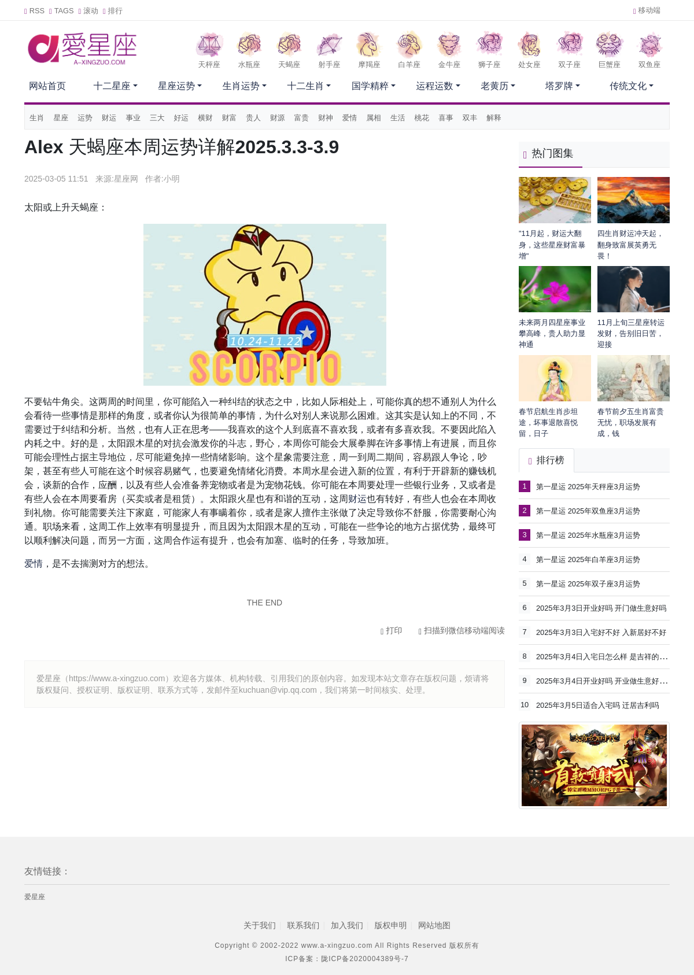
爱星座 (34, 897)
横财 (205, 117)
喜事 (445, 117)
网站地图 (434, 925)
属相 (373, 117)
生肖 (37, 117)
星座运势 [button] (176, 86)
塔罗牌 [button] (559, 86)
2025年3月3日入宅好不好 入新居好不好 (601, 632)
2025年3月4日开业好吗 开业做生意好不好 (605, 680)
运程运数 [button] (434, 86)
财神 (325, 117)
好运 (181, 117)
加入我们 (347, 925)
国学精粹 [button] (370, 86)
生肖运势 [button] (241, 86)
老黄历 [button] (494, 86)
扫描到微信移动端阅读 (462, 630)
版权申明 (391, 925)
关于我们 (259, 925)
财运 (109, 117)
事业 (133, 117)
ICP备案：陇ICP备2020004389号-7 (346, 959)
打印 (391, 630)
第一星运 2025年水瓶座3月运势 (588, 535)
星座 (61, 117)
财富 (229, 117)
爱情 (349, 117)
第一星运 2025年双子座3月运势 (588, 583)
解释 (493, 117)
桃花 (422, 117)
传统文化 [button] (628, 86)
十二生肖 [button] (305, 86)
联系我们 (303, 925)
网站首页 (47, 86)
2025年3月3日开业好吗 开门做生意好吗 (601, 608)
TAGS (61, 10)
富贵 (301, 117)
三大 (157, 117)
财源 (277, 117)
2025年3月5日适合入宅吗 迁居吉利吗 (597, 705)
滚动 (88, 10)
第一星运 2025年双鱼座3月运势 (588, 511)
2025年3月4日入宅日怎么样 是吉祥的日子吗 (608, 656)
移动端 (646, 10)
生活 (397, 117)
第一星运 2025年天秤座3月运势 (588, 486)
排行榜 (546, 460)
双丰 (470, 117)
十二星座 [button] (112, 86)
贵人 (253, 117)
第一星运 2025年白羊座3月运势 (588, 559)
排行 (113, 10)
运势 (85, 117)
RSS (34, 10)
